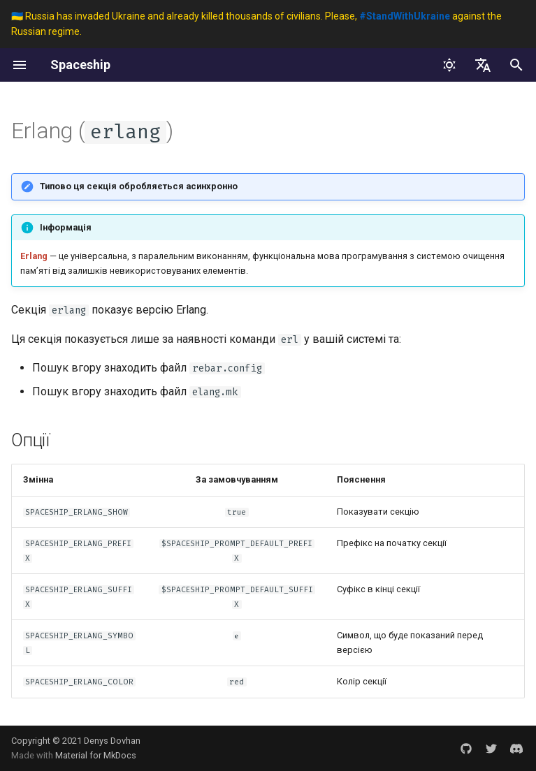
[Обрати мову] (483, 65)
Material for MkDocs (95, 755)
